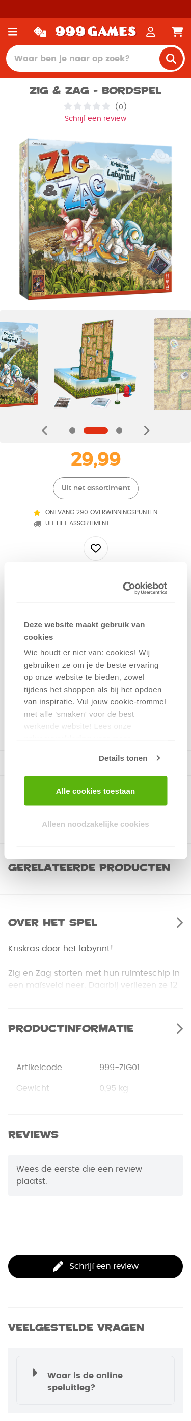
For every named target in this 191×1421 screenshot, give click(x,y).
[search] (171, 58)
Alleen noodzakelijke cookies (95, 824)
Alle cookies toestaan (95, 790)
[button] (95, 1380)
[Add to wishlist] (96, 548)
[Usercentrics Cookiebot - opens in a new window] (127, 588)
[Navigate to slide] (72, 430)
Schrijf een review (95, 118)
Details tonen (123, 758)
